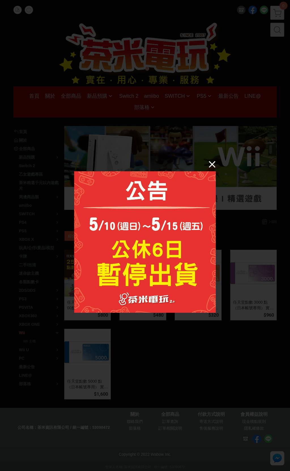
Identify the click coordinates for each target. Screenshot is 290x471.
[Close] (212, 164)
